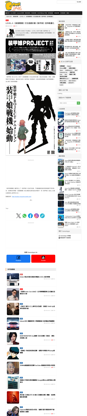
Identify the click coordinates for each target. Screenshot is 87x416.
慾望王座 (72, 72)
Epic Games (72, 80)
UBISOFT (71, 82)
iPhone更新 (63, 68)
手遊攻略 (33, 13)
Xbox (61, 70)
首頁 (7, 13)
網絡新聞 (56, 13)
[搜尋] (66, 1)
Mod (76, 70)
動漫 (7, 20)
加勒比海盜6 (72, 68)
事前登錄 (27, 13)
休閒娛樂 (62, 13)
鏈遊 (68, 13)
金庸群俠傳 (75, 78)
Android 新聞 (20, 13)
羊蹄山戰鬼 (63, 82)
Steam (69, 66)
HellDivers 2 (69, 70)
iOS (66, 74)
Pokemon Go (64, 72)
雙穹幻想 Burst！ (65, 78)
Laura (61, 85)
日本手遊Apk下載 (42, 13)
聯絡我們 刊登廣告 (65, 237)
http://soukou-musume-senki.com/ (21, 196)
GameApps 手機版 (65, 235)
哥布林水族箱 (63, 76)
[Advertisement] (31, 172)
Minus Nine (63, 80)
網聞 (21, 304)
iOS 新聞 (13, 13)
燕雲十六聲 (72, 74)
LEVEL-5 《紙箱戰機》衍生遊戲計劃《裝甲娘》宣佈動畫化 (36, 16)
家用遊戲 (50, 13)
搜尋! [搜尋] (79, 2)
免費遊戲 (62, 66)
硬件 (21, 274)
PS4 (61, 74)
